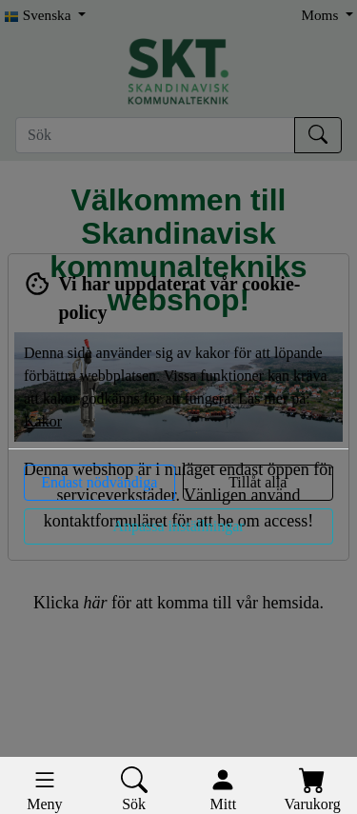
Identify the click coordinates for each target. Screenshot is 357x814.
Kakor (43, 421)
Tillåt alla (257, 482)
